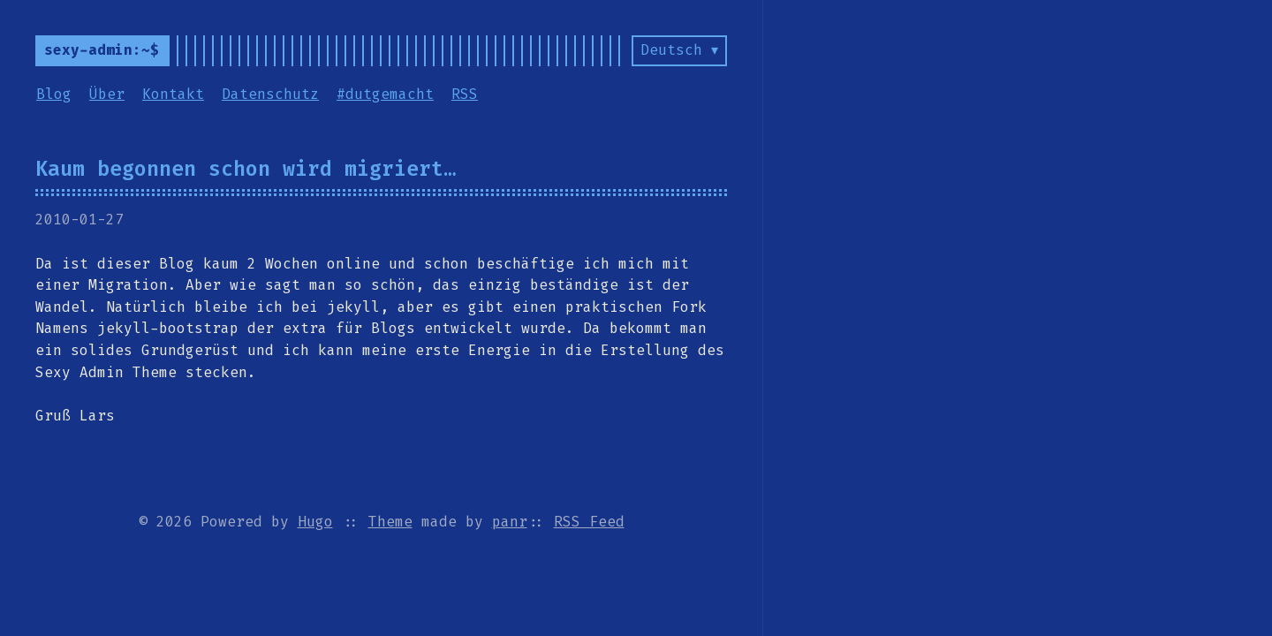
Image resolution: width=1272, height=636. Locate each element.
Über (107, 94)
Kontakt (173, 94)
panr (509, 521)
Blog (54, 94)
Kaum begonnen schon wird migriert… (245, 168)
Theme (390, 521)
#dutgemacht (385, 94)
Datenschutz (270, 94)
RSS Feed (589, 521)
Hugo (315, 521)
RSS (464, 94)
